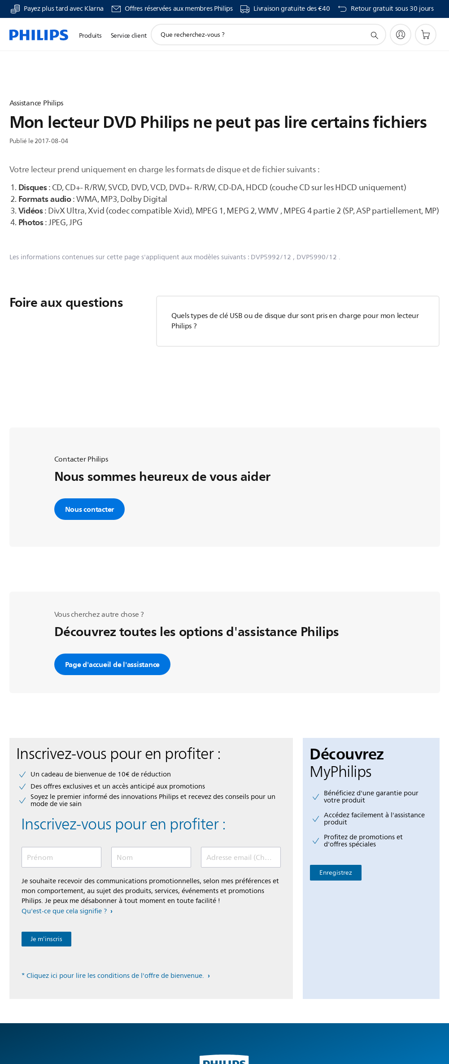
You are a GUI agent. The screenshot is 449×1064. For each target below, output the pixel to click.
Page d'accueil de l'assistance (112, 664)
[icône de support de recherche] (374, 35)
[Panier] (425, 34)
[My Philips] (400, 34)
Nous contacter (89, 509)
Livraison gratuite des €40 (291, 9)
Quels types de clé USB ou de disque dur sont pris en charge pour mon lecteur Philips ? (295, 321)
